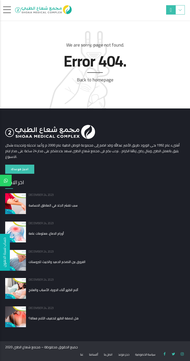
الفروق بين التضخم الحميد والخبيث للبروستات (57, 262)
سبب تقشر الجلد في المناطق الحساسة (53, 205)
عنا (81, 354)
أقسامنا (93, 354)
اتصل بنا (108, 354)
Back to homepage (95, 79)
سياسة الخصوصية (145, 354)
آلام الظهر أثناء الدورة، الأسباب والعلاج (53, 290)
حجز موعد (124, 354)
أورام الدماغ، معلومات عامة (46, 233)
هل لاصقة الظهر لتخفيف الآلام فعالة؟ (54, 318)
